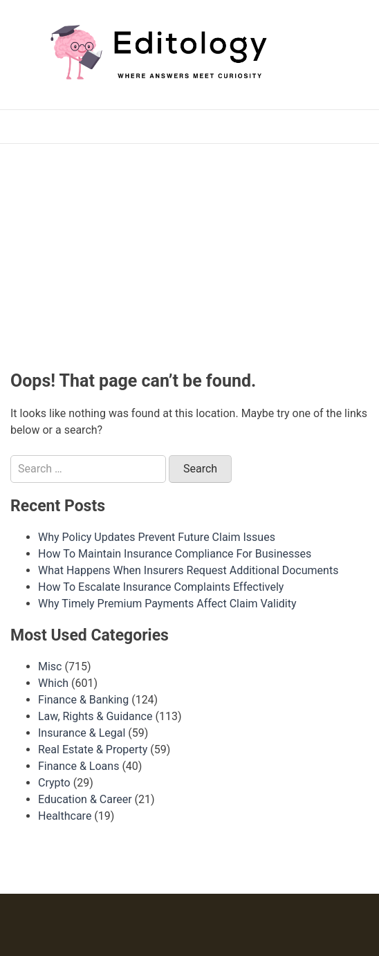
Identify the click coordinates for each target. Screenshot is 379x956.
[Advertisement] (194, 254)
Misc (50, 666)
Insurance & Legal (81, 732)
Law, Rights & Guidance (95, 716)
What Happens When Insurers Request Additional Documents (188, 570)
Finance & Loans (78, 766)
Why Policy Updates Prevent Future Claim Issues (156, 537)
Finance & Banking (83, 699)
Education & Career (85, 799)
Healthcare (64, 815)
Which (53, 683)
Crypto (54, 782)
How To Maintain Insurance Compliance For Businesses (174, 553)
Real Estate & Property (92, 749)
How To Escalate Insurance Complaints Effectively (161, 587)
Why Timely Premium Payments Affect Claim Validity (167, 603)
